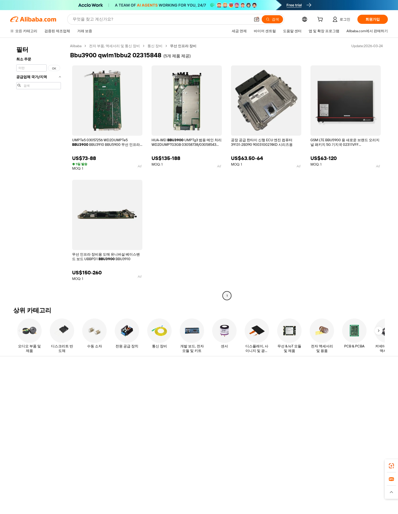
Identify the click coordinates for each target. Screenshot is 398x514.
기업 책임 (335, 389)
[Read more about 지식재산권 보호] (198, 498)
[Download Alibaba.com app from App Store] (324, 468)
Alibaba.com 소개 (342, 379)
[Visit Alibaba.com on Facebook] (330, 428)
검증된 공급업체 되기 (268, 399)
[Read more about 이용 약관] (254, 498)
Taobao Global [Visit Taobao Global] (227, 491)
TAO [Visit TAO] (245, 491)
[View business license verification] (244, 506)
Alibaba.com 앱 (246, 468)
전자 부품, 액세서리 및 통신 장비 (114, 46)
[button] (257, 19)
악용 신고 (26, 418)
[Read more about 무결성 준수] (275, 498)
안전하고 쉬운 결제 (111, 379)
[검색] (272, 19)
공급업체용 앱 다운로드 (269, 418)
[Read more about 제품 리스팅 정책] (168, 498)
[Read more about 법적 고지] (143, 498)
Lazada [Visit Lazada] (206, 491)
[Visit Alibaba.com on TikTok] (369, 428)
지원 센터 (26, 379)
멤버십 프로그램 (186, 389)
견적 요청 (181, 379)
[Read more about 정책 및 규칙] (122, 498)
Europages (279, 491)
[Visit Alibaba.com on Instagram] (353, 428)
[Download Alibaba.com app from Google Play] (362, 468)
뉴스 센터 (335, 399)
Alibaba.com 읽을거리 (191, 408)
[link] (391, 465)
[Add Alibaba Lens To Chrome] (87, 468)
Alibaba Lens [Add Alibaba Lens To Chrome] (46, 468)
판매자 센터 (260, 389)
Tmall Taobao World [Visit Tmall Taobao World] (167, 491)
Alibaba (75, 46)
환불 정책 (103, 389)
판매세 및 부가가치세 (190, 399)
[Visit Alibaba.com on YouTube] (361, 428)
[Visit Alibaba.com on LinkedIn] (338, 428)
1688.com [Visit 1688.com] (140, 491)
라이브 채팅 (28, 389)
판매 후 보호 (105, 408)
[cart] (321, 20)
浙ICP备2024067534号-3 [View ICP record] (329, 506)
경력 (332, 408)
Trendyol (260, 491)
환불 (22, 408)
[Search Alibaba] (161, 19)
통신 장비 (154, 46)
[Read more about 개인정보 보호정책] (229, 498)
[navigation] (38, 171)
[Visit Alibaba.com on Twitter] (346, 428)
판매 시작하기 (262, 379)
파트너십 (258, 408)
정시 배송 (103, 399)
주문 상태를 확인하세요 (37, 399)
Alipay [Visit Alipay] (191, 491)
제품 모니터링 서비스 (113, 418)
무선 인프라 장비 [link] (183, 46)
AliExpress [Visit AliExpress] (120, 491)
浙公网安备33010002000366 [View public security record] (282, 506)
